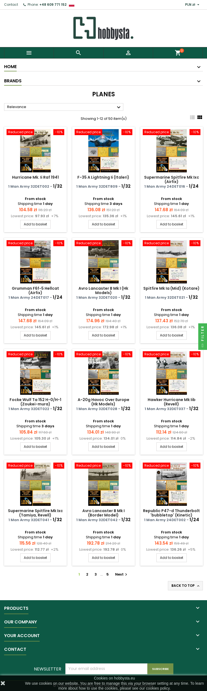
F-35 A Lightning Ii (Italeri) (103, 177)
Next (122, 574)
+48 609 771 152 (52, 4)
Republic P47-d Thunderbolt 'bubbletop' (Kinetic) (171, 513)
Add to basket (35, 224)
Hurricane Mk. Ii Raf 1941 (35, 177)
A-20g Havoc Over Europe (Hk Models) (103, 402)
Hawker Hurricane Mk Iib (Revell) (172, 402)
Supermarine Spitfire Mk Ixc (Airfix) (171, 179)
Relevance (64, 107)
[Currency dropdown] (193, 4)
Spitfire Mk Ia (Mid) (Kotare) (171, 288)
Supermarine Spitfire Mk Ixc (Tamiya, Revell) (35, 513)
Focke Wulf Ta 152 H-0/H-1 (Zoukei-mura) (35, 402)
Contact (11, 4)
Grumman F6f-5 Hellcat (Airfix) (35, 290)
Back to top (185, 585)
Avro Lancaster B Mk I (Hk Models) (103, 290)
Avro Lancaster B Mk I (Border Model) (103, 513)
